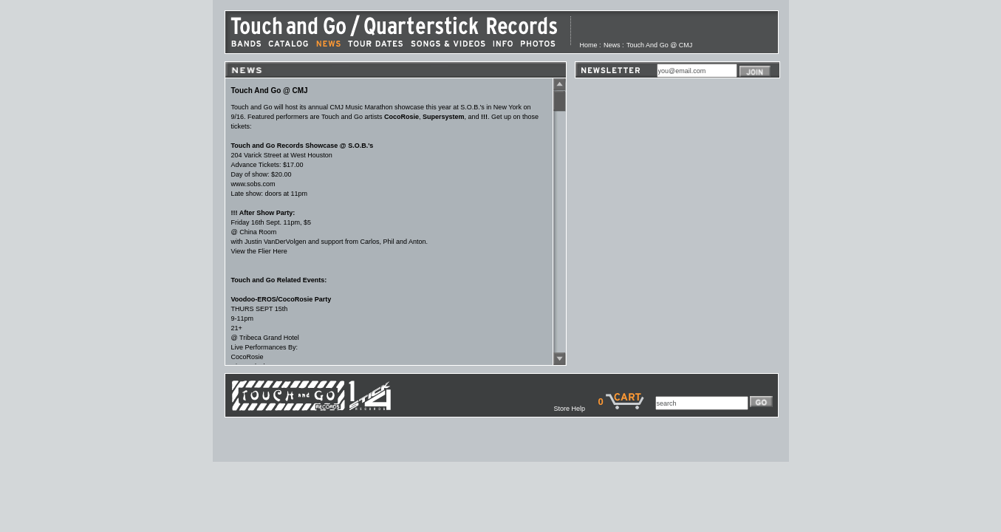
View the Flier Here (259, 251)
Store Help (575, 408)
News (612, 45)
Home (589, 45)
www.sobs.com (253, 184)
